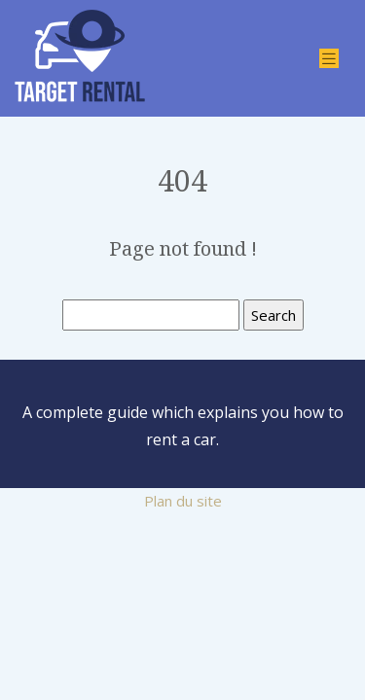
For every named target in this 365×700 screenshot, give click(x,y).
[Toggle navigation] (329, 59)
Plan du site (183, 500)
